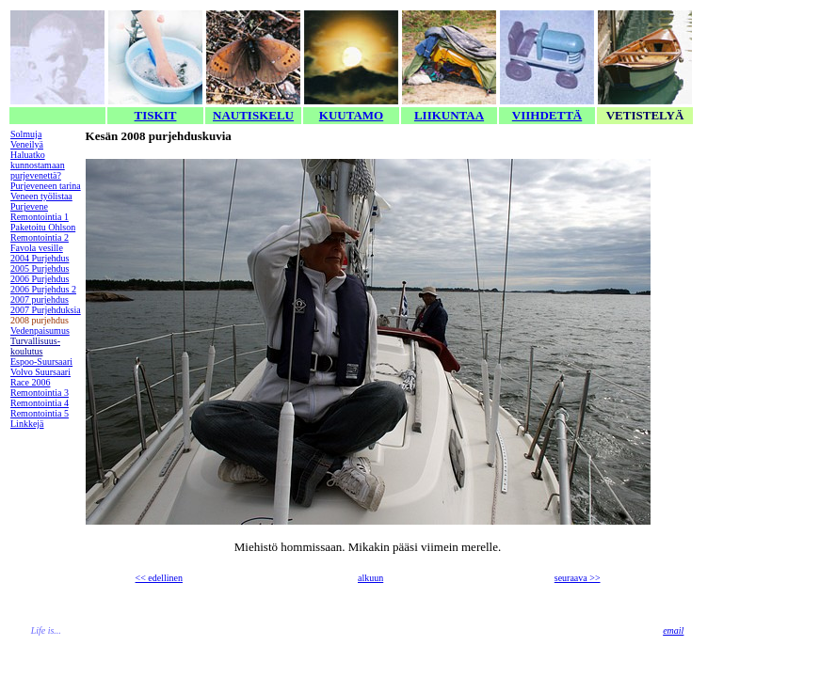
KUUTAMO (351, 115)
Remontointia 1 (39, 217)
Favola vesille (36, 248)
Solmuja (25, 134)
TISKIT (156, 115)
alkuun (370, 578)
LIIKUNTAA (449, 115)
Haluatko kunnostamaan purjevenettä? (37, 165)
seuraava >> (578, 578)
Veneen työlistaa (41, 196)
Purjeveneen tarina (45, 186)
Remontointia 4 (39, 403)
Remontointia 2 (39, 237)
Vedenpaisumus (40, 330)
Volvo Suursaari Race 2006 (40, 377)
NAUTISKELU (253, 115)
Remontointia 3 (39, 392)
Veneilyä (26, 144)
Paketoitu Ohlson (42, 227)
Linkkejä (27, 423)
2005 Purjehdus (40, 268)
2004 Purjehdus (40, 258)
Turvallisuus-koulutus (35, 346)
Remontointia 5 (39, 413)
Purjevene (29, 206)
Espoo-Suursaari (41, 361)
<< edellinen (159, 578)
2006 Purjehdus (40, 279)
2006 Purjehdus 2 (43, 289)
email (673, 630)
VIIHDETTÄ (547, 115)
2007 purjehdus (39, 299)
